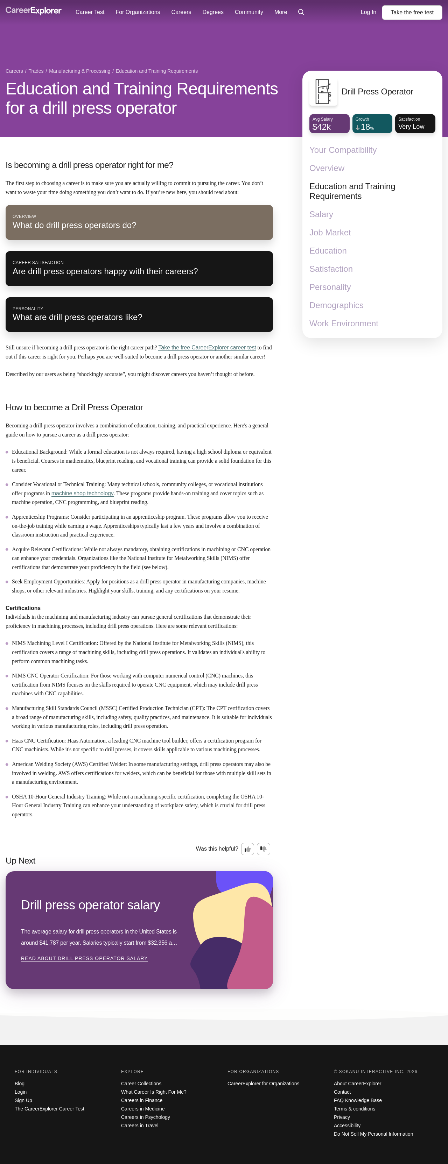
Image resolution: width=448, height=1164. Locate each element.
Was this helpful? (217, 849)
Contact (342, 1092)
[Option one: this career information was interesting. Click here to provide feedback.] (247, 849)
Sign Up (23, 1100)
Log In (368, 12)
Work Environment (343, 323)
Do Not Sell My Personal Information (373, 1134)
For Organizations (137, 12)
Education (328, 250)
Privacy (342, 1117)
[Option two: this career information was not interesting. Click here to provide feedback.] (263, 849)
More (280, 12)
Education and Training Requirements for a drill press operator (142, 98)
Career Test (90, 12)
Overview (326, 168)
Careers (181, 12)
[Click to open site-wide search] (301, 12)
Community (249, 12)
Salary (321, 214)
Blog (19, 1083)
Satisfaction (331, 269)
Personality (330, 287)
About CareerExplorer (357, 1083)
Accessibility (347, 1125)
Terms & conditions (354, 1109)
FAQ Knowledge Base (358, 1100)
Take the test (412, 12)
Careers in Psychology (145, 1117)
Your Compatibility (343, 150)
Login (21, 1092)
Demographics (336, 305)
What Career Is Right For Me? (154, 1092)
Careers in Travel (140, 1125)
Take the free (207, 347)
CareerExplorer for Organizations (263, 1083)
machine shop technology (82, 493)
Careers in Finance (141, 1100)
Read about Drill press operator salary (84, 958)
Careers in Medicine (143, 1109)
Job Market (330, 232)
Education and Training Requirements (352, 191)
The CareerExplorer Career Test (49, 1109)
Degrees (212, 12)
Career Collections (141, 1083)
